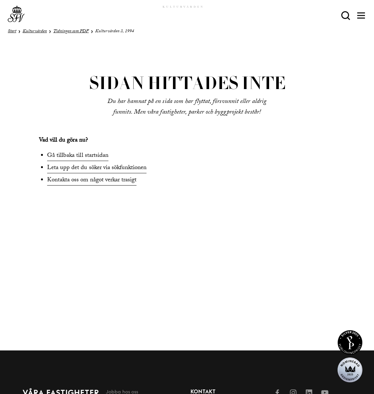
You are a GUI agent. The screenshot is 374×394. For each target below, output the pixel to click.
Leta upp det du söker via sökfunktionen (97, 168)
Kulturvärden (35, 31)
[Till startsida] (16, 15)
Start (12, 31)
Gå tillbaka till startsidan (77, 156)
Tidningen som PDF (71, 31)
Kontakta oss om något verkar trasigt (91, 180)
